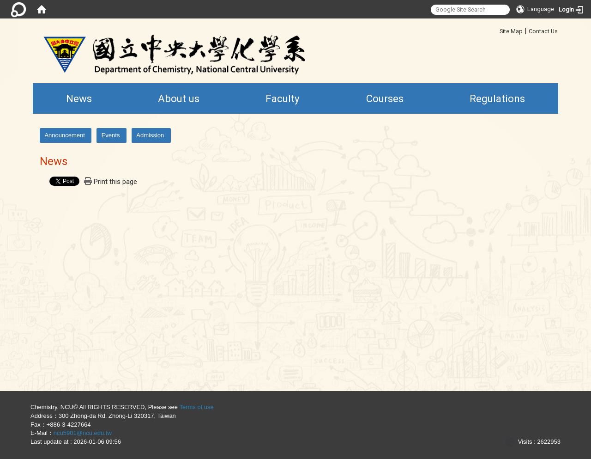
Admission (150, 135)
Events (111, 135)
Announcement (64, 135)
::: (496, 29)
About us (178, 98)
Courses (385, 98)
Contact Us (543, 31)
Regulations (497, 98)
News (79, 98)
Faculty (282, 98)
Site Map (511, 31)
